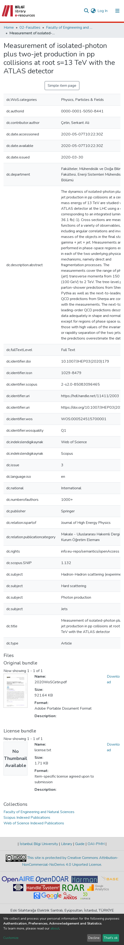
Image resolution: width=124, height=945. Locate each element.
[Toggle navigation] (117, 11)
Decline (94, 938)
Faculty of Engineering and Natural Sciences (69, 27)
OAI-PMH (96, 843)
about (54, 928)
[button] (93, 11)
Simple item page (62, 85)
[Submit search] (86, 11)
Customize (11, 938)
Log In (102, 10)
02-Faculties (29, 27)
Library (66, 843)
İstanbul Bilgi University (39, 843)
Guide (79, 843)
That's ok (111, 938)
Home (9, 27)
